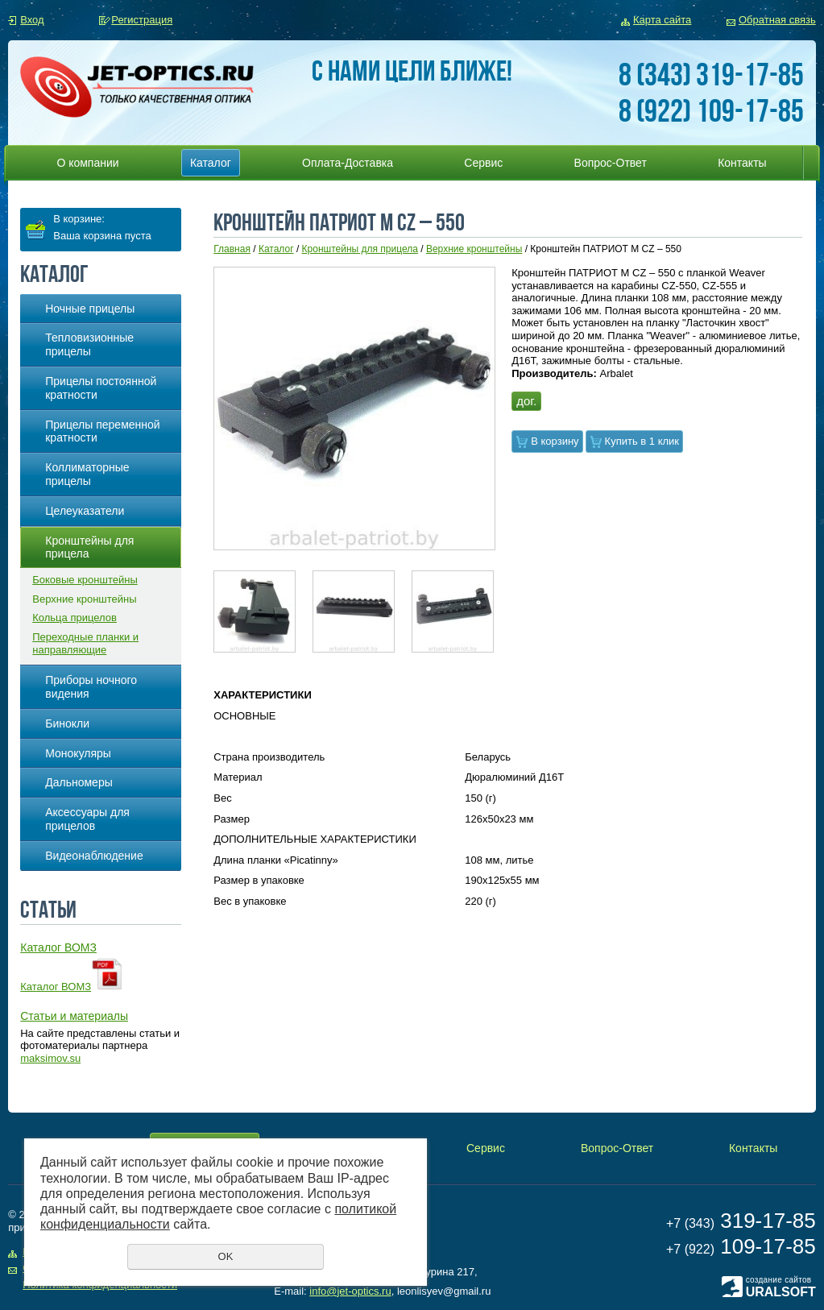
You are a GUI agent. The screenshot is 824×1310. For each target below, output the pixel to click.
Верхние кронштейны (84, 599)
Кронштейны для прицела (89, 547)
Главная (232, 249)
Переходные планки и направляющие (85, 643)
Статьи (48, 909)
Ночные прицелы (90, 308)
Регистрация (141, 20)
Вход (31, 20)
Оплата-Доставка (347, 162)
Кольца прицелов (74, 617)
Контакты (742, 162)
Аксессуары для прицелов (87, 819)
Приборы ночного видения (91, 687)
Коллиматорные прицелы (87, 474)
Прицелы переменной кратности (102, 431)
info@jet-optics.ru (350, 1291)
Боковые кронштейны (85, 580)
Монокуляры (78, 753)
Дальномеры (79, 782)
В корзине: (79, 219)
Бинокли (67, 723)
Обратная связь (777, 20)
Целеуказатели (84, 510)
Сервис (483, 162)
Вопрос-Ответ (610, 162)
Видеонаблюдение (94, 855)
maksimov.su (50, 1058)
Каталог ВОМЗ (55, 986)
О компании (87, 162)
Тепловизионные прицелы (89, 344)
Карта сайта (662, 20)
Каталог (210, 162)
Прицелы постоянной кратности (100, 388)
